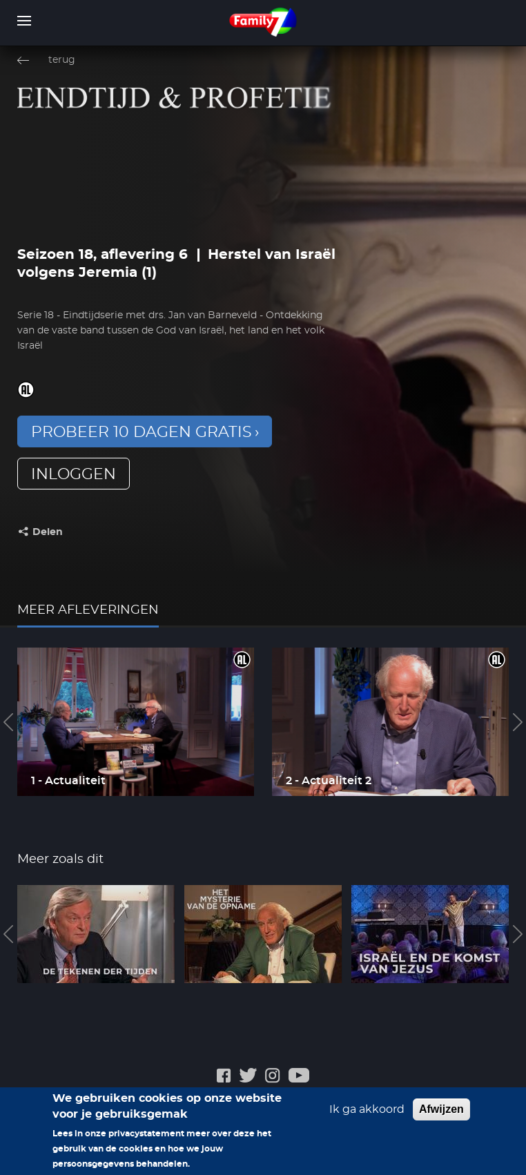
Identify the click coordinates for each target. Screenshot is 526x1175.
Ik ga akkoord (367, 1116)
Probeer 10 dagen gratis (141, 432)
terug (61, 60)
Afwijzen (441, 1116)
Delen (47, 532)
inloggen (73, 474)
